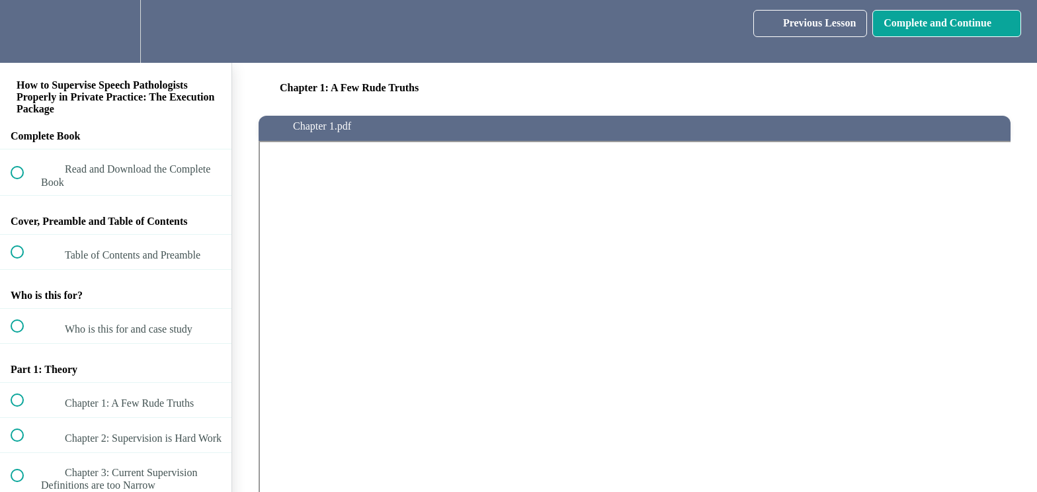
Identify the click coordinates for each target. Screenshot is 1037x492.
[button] (24, 31)
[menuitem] (115, 31)
